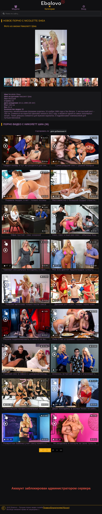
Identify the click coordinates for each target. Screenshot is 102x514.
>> (61, 450)
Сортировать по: (42, 131)
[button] (96, 32)
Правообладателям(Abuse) (56, 508)
